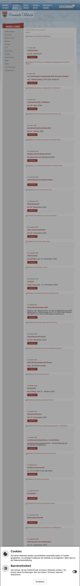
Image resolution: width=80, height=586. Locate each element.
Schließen (40, 582)
